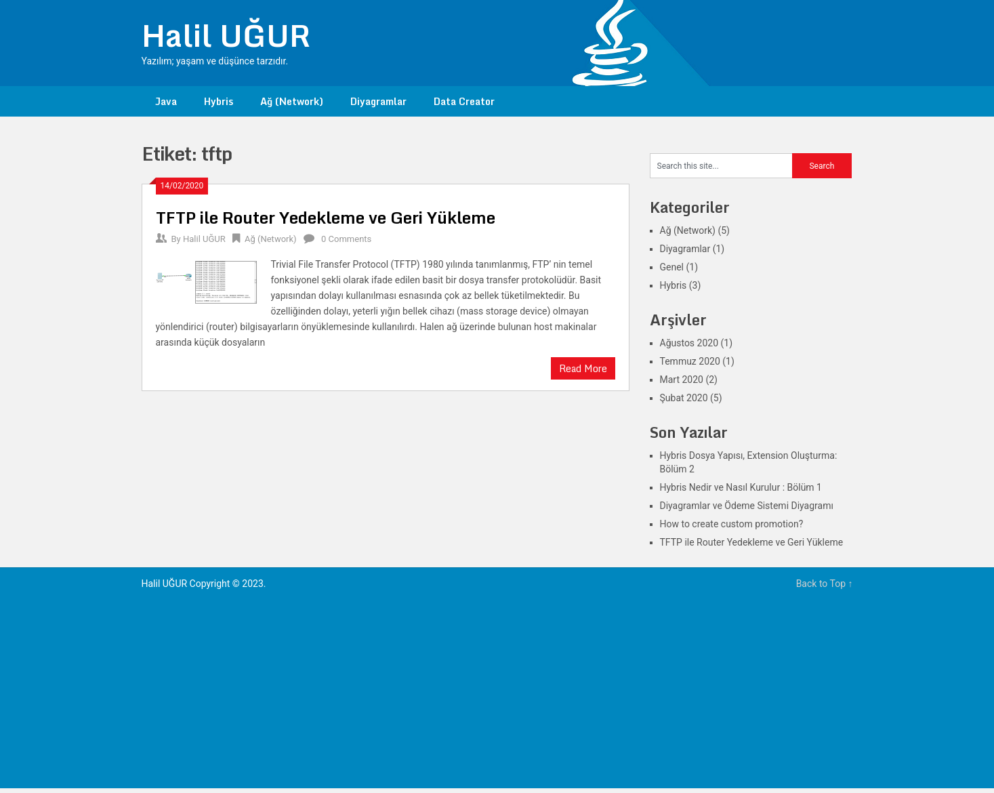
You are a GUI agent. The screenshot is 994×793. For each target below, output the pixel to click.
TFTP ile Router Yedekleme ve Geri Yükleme (325, 217)
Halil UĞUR (226, 35)
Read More (583, 368)
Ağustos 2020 (689, 343)
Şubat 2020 (684, 397)
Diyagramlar (378, 101)
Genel (672, 267)
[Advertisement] (497, 693)
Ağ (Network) (291, 101)
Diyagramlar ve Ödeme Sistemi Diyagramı (746, 505)
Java (166, 101)
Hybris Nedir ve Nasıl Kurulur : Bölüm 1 (741, 487)
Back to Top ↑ (824, 583)
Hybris (218, 101)
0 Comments (346, 239)
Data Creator (464, 101)
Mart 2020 (681, 379)
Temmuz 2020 (690, 361)
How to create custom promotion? (732, 523)
